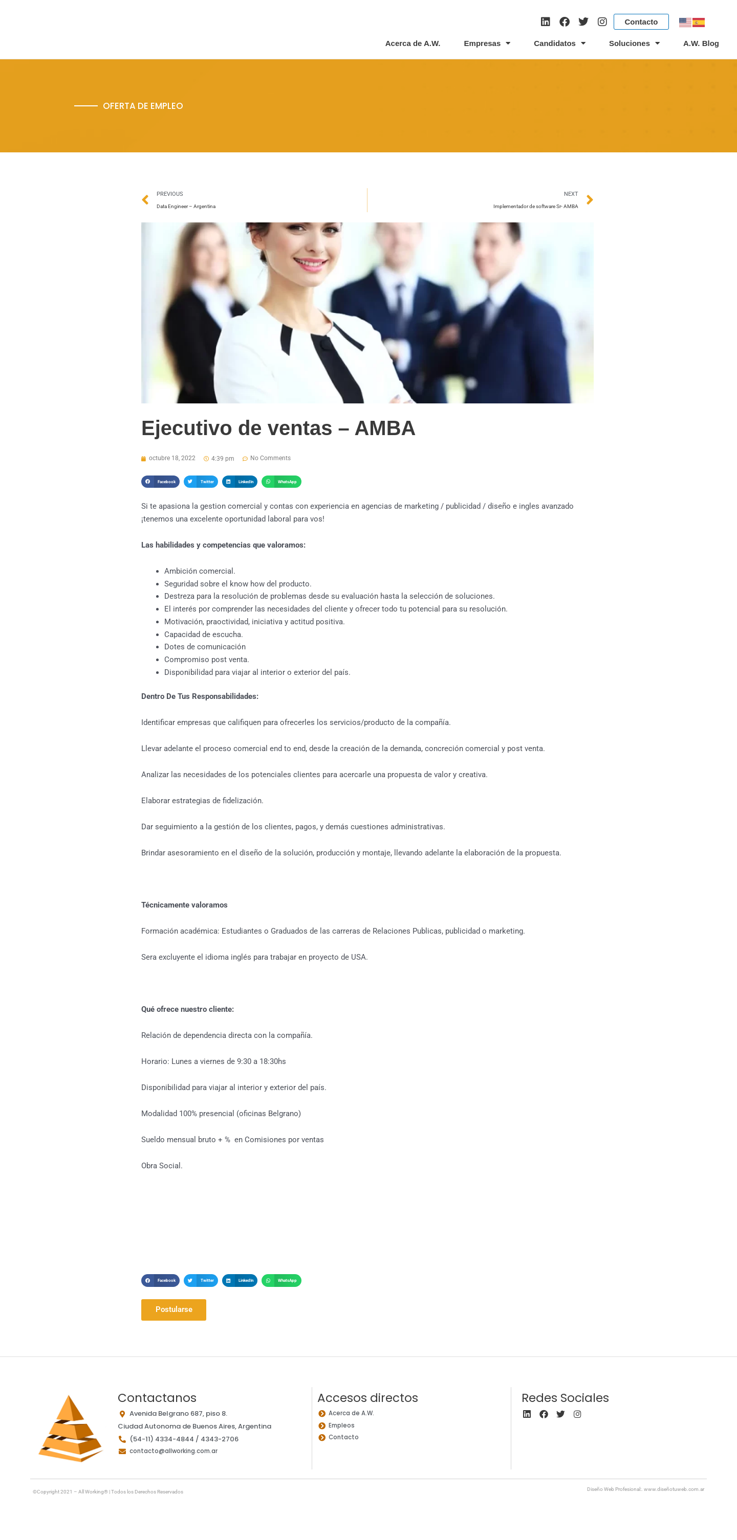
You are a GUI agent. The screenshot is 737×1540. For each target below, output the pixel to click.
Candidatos (560, 43)
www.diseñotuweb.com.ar (674, 1491)
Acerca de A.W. (413, 43)
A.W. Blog (701, 43)
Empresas (487, 43)
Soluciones (634, 43)
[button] (160, 483)
